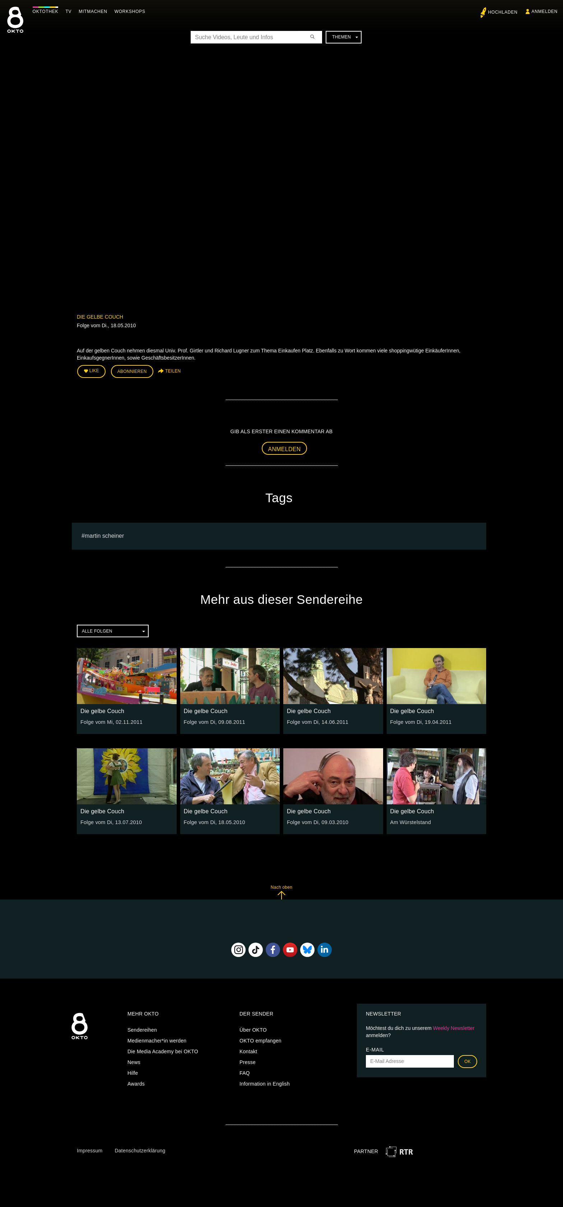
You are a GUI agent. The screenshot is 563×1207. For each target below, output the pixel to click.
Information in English (264, 1083)
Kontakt (248, 1051)
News (133, 1061)
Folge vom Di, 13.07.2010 (110, 821)
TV (70, 11)
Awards (136, 1083)
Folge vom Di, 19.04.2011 (420, 721)
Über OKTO (253, 1029)
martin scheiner (104, 535)
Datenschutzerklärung (140, 1150)
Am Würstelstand (410, 821)
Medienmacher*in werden (156, 1040)
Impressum (89, 1150)
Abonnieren (132, 371)
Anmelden (284, 448)
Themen (345, 37)
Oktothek (47, 11)
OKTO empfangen (260, 1040)
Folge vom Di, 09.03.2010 (316, 821)
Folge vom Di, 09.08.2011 (213, 721)
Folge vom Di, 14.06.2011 (316, 721)
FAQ (244, 1072)
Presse (247, 1061)
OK (467, 1060)
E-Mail (375, 1049)
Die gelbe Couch (100, 317)
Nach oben (281, 891)
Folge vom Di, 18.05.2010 (213, 821)
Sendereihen (142, 1029)
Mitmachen (94, 11)
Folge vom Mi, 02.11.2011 (110, 721)
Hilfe (132, 1072)
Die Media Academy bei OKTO (162, 1051)
